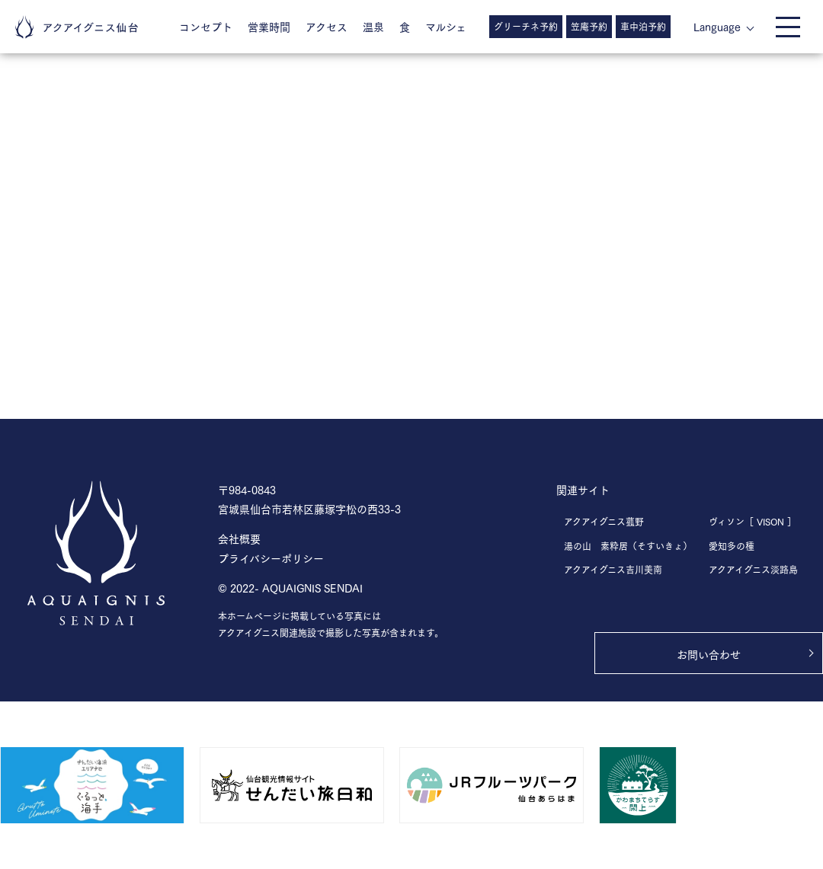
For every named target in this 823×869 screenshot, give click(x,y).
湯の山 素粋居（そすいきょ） (628, 545)
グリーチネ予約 (526, 26)
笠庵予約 (589, 26)
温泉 (373, 26)
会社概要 (239, 538)
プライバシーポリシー (271, 558)
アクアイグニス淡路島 (753, 569)
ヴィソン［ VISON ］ (752, 521)
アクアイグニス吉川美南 (613, 569)
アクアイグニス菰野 (604, 521)
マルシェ (445, 26)
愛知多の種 (731, 545)
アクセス (326, 26)
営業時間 (269, 26)
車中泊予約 (643, 26)
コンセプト (205, 26)
